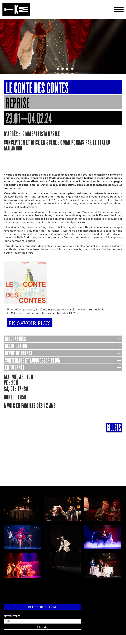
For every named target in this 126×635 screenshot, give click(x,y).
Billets (114, 427)
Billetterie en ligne (42, 607)
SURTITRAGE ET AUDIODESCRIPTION (63, 360)
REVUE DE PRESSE (63, 353)
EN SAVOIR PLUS (30, 323)
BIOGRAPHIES (63, 339)
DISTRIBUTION (63, 346)
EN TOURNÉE (63, 367)
